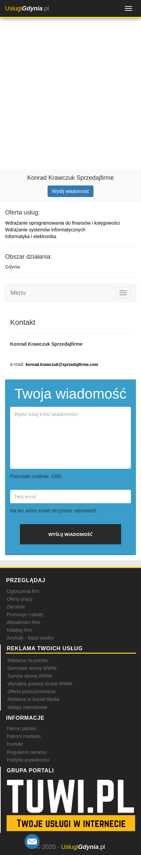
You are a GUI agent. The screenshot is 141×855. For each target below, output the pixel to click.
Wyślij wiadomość (70, 191)
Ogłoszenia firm (23, 591)
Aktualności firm (23, 622)
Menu (18, 292)
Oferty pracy (19, 599)
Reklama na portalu (27, 660)
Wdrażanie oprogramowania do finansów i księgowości (62, 223)
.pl (27, 8)
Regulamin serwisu (27, 752)
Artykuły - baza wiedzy (30, 637)
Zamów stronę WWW (29, 676)
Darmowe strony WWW (31, 668)
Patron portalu (21, 728)
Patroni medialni (23, 736)
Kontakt (15, 744)
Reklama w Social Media (33, 699)
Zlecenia (16, 606)
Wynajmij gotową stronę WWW (39, 683)
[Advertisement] (70, 89)
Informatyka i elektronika (30, 236)
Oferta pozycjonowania (31, 691)
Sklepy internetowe (27, 707)
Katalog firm (19, 630)
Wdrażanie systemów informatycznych (45, 229)
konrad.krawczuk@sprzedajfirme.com (62, 364)
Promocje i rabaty (25, 614)
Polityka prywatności (28, 760)
